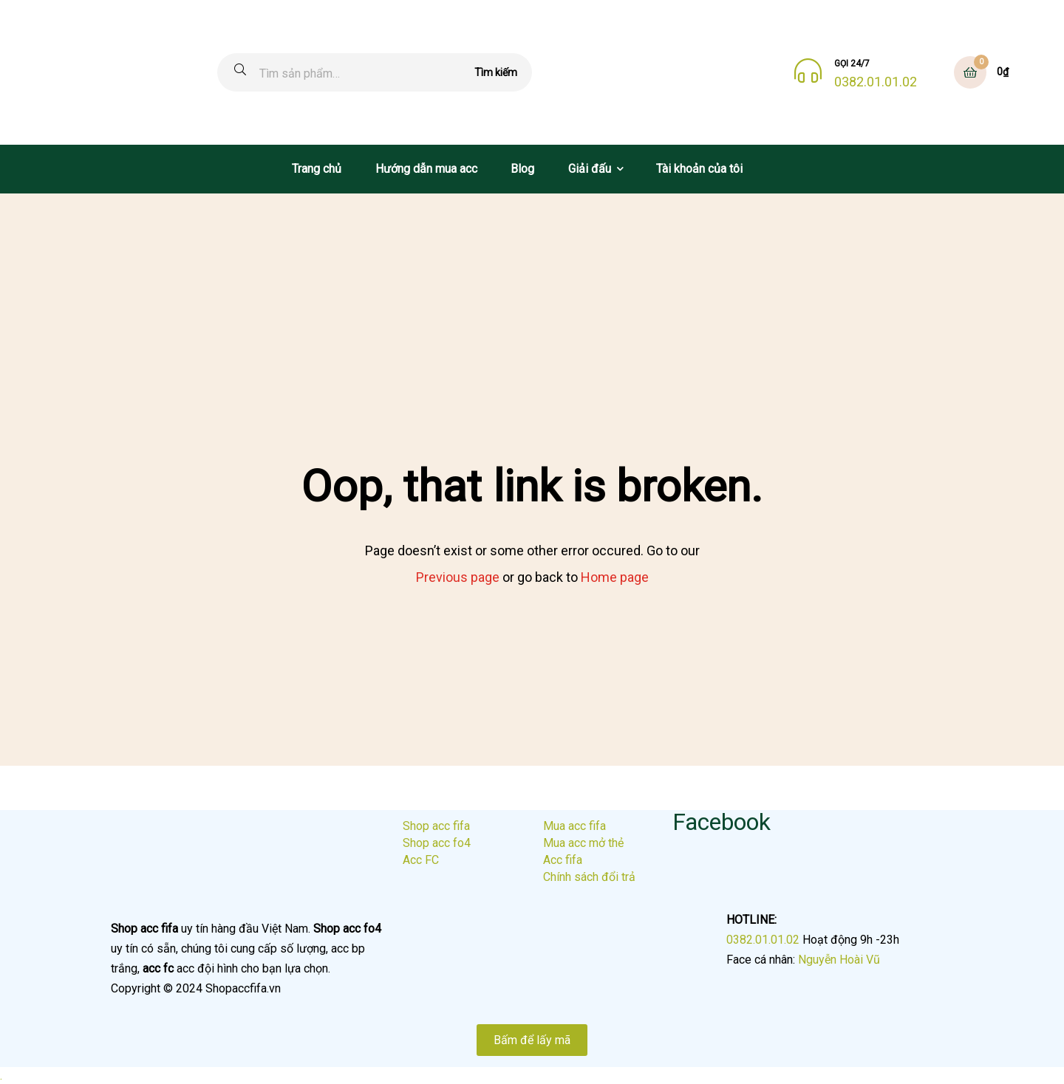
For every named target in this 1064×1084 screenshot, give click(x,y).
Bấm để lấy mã (532, 1040)
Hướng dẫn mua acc (426, 169)
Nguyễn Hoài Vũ (839, 960)
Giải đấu (589, 169)
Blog (522, 169)
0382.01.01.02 (875, 82)
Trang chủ (316, 169)
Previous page (457, 577)
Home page (615, 577)
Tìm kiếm (495, 72)
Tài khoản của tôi (699, 169)
